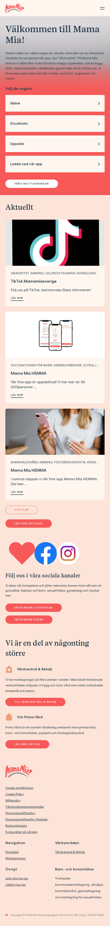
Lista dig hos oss (16, 878)
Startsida (12, 852)
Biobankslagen (16, 826)
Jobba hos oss (15, 885)
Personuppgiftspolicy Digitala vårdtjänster (28, 819)
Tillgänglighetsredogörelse (24, 807)
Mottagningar (15, 858)
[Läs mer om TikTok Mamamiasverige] (55, 243)
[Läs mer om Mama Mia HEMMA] (55, 335)
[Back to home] (14, 8)
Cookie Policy (14, 794)
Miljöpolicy (12, 800)
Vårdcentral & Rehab (70, 852)
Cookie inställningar (19, 788)
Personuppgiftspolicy (20, 813)
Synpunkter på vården (21, 832)
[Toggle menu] (101, 8)
